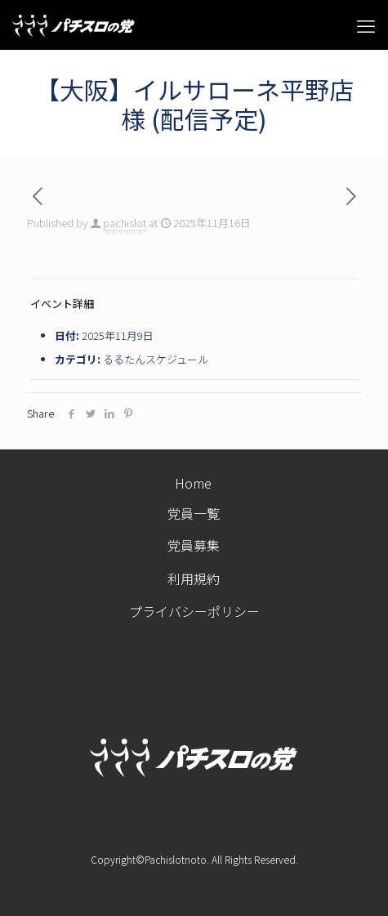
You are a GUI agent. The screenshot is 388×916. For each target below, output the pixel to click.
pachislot (124, 222)
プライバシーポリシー (194, 614)
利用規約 (193, 581)
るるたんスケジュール (155, 359)
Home (193, 483)
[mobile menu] (366, 24)
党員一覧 (193, 513)
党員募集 (193, 545)
